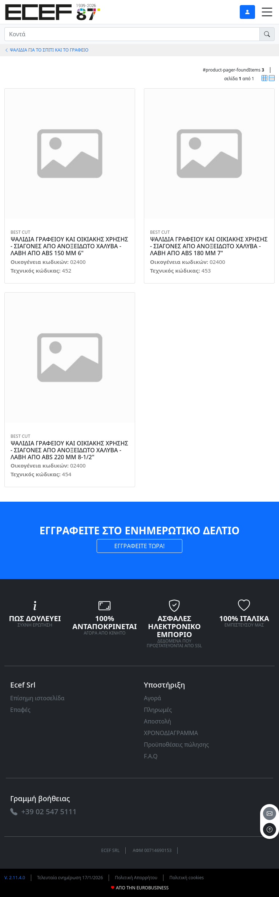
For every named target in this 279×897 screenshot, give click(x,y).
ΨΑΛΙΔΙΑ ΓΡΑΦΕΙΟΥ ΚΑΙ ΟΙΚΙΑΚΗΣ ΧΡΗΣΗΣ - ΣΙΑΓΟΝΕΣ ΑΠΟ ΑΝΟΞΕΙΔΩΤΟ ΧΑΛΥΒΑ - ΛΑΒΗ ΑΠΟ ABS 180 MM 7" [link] (209, 246)
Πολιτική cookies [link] (186, 877)
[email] (269, 813)
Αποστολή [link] (157, 721)
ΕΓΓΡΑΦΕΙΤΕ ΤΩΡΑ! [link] (139, 546)
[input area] (132, 34)
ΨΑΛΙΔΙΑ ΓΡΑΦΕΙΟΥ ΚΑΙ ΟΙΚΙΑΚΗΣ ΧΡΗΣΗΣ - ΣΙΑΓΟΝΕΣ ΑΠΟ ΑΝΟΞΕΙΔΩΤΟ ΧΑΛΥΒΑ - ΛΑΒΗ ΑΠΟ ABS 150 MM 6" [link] (69, 246)
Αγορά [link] (152, 698)
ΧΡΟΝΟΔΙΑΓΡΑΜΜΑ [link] (171, 733)
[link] (52, 11)
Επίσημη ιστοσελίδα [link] (37, 698)
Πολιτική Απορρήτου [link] (136, 877)
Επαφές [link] (20, 710)
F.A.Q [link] (151, 756)
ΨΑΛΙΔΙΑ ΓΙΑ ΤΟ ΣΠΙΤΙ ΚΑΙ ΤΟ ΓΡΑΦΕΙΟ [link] (46, 50)
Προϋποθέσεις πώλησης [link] (176, 745)
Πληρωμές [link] (158, 710)
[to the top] (269, 829)
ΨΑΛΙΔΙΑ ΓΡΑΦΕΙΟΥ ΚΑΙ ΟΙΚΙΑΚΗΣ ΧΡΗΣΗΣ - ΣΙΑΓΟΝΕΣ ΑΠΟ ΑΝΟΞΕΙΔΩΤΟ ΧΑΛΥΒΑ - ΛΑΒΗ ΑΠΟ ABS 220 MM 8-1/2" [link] (69, 450)
